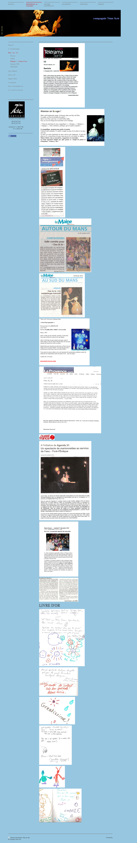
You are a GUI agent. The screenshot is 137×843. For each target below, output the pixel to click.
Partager (12, 136)
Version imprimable (15, 838)
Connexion (109, 837)
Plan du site (26, 838)
